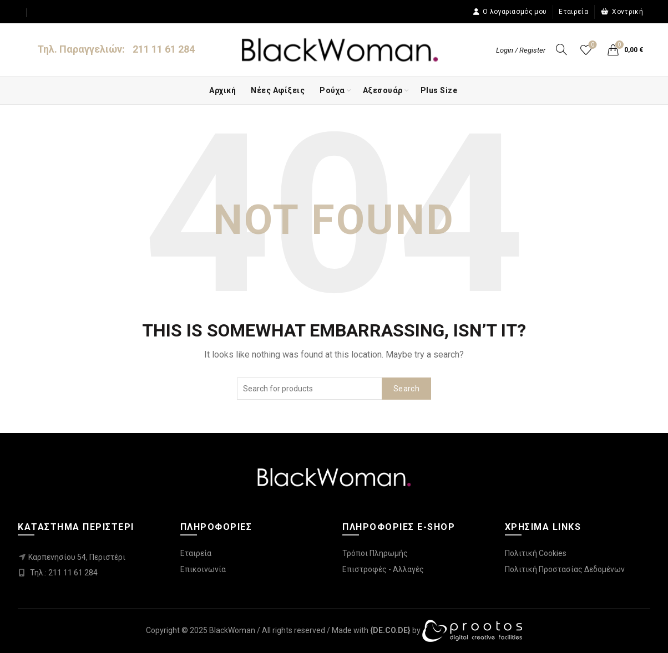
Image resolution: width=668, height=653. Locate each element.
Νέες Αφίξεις (278, 90)
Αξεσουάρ (383, 90)
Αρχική (222, 90)
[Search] (561, 49)
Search (406, 388)
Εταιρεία (573, 12)
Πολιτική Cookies (535, 553)
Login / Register (520, 50)
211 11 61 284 (164, 49)
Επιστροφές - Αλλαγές (383, 569)
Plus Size (439, 90)
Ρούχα (332, 90)
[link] (390, 630)
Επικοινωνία (203, 569)
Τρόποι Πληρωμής (375, 553)
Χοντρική (621, 12)
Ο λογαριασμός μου (509, 12)
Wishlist (591, 45)
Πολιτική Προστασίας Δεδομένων (565, 569)
